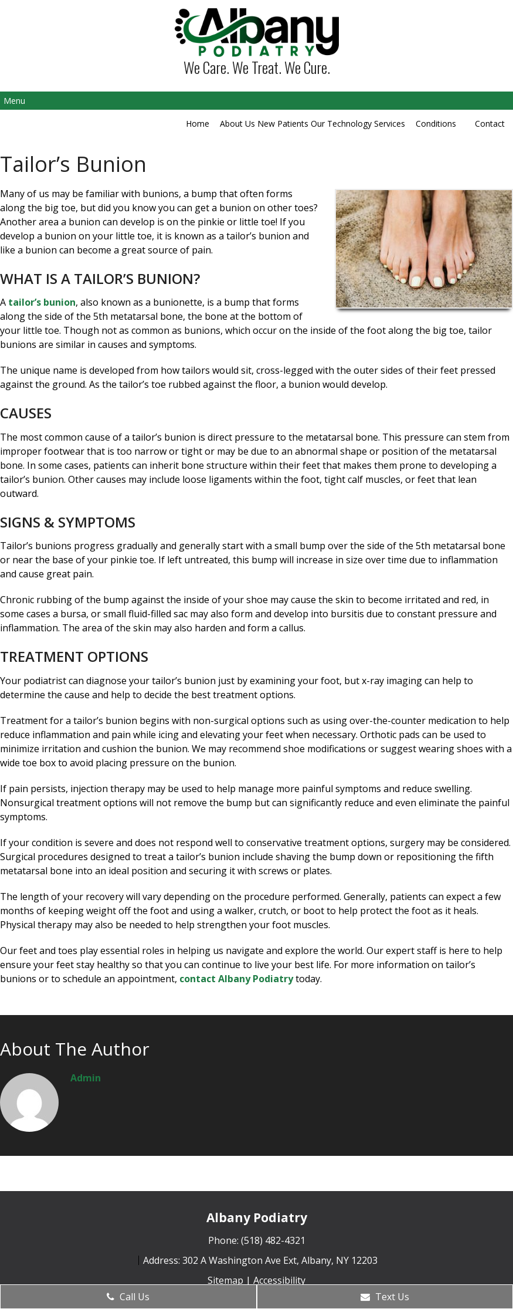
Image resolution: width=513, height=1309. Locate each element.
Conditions (436, 123)
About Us (237, 123)
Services (389, 123)
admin (85, 1077)
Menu (14, 100)
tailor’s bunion (42, 302)
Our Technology (341, 123)
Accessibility (279, 1280)
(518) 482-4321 (273, 1240)
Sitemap (225, 1280)
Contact (490, 123)
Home (197, 123)
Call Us (128, 1296)
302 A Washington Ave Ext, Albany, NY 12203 (280, 1260)
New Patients (282, 123)
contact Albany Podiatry (236, 978)
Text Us (385, 1296)
